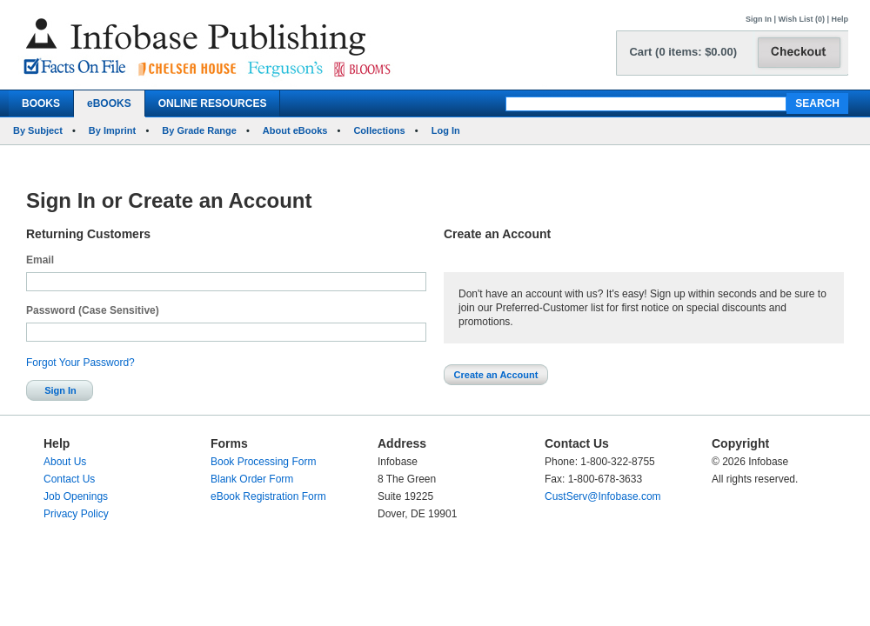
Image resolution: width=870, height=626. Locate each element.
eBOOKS (109, 103)
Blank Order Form (252, 479)
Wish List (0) (802, 19)
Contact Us (69, 479)
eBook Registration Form (268, 496)
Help (839, 19)
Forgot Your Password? (80, 362)
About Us (65, 462)
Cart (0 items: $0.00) (683, 51)
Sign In (759, 19)
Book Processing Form (263, 462)
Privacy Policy (76, 514)
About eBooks (295, 130)
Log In (446, 130)
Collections (379, 130)
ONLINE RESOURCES (212, 103)
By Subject (38, 130)
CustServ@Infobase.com (603, 496)
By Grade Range (199, 130)
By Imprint (112, 130)
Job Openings (76, 496)
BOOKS (41, 103)
